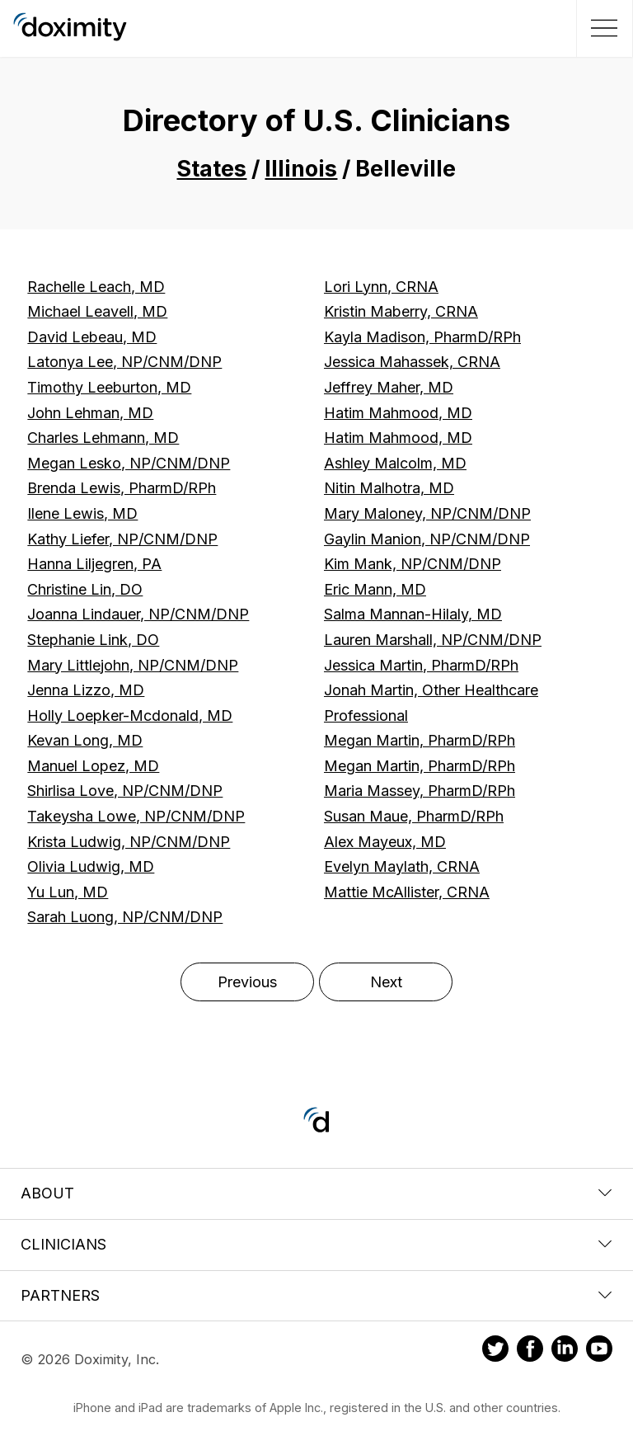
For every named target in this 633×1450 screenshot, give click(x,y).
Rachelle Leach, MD (96, 286)
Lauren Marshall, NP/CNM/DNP (433, 639)
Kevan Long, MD (85, 740)
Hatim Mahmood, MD (398, 412)
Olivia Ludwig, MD (90, 866)
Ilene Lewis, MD (82, 513)
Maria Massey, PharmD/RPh (419, 790)
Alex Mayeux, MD (385, 841)
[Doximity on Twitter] (495, 1351)
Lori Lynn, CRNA (381, 286)
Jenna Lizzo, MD (85, 690)
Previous (247, 982)
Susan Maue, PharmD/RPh (414, 816)
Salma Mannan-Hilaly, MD (413, 614)
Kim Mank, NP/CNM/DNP (412, 563)
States (211, 168)
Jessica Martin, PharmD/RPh (421, 665)
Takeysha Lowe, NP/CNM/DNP (136, 816)
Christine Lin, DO (85, 589)
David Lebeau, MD (92, 337)
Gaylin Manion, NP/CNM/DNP (427, 539)
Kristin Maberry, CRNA (401, 311)
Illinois (301, 168)
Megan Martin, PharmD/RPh (419, 740)
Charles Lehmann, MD (103, 437)
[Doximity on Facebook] (530, 1351)
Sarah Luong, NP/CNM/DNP (125, 916)
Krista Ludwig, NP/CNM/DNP (128, 841)
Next (386, 982)
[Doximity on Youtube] (599, 1351)
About (316, 1193)
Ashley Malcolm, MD (395, 463)
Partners (316, 1295)
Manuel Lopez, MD (93, 765)
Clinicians (316, 1244)
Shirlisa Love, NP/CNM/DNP (125, 790)
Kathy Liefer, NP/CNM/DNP (122, 539)
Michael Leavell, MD (97, 311)
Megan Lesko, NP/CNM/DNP (128, 463)
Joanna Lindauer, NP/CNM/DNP (138, 614)
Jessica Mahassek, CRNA (412, 361)
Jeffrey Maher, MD (388, 387)
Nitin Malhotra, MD (389, 488)
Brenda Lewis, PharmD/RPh (121, 488)
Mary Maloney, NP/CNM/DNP (427, 513)
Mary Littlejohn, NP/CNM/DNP (132, 665)
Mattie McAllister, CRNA (407, 892)
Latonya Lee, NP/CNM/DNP (124, 361)
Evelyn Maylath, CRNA (402, 866)
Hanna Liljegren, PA (94, 563)
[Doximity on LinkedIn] (564, 1351)
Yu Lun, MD (67, 892)
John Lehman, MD (90, 412)
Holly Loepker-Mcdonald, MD (129, 715)
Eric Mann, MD (375, 589)
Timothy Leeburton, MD (109, 387)
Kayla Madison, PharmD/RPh (422, 337)
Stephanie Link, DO (93, 639)
